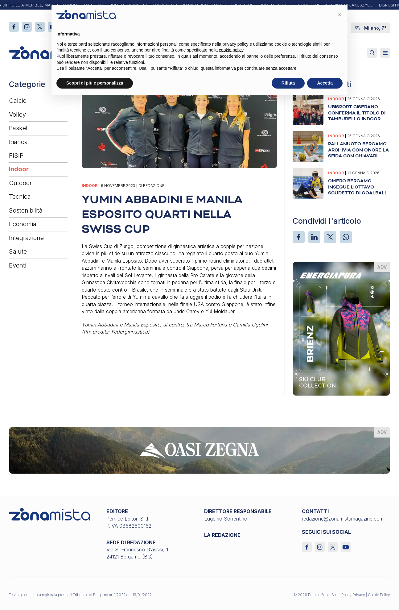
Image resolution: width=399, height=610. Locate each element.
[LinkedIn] (314, 237)
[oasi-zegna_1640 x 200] (199, 450)
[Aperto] (385, 53)
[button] (339, 15)
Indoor (19, 169)
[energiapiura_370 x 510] (341, 328)
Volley (17, 114)
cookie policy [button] (231, 50)
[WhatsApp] (346, 237)
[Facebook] (299, 237)
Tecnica (20, 196)
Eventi (17, 265)
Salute (18, 251)
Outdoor (20, 183)
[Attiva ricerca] (372, 53)
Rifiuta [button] (288, 83)
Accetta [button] (325, 83)
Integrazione (26, 238)
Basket (18, 128)
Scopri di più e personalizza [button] (94, 83)
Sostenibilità (26, 210)
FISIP (16, 155)
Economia (22, 224)
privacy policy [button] (236, 44)
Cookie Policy (379, 594)
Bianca (18, 142)
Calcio (18, 100)
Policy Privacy (353, 594)
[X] (330, 237)
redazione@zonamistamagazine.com (343, 519)
